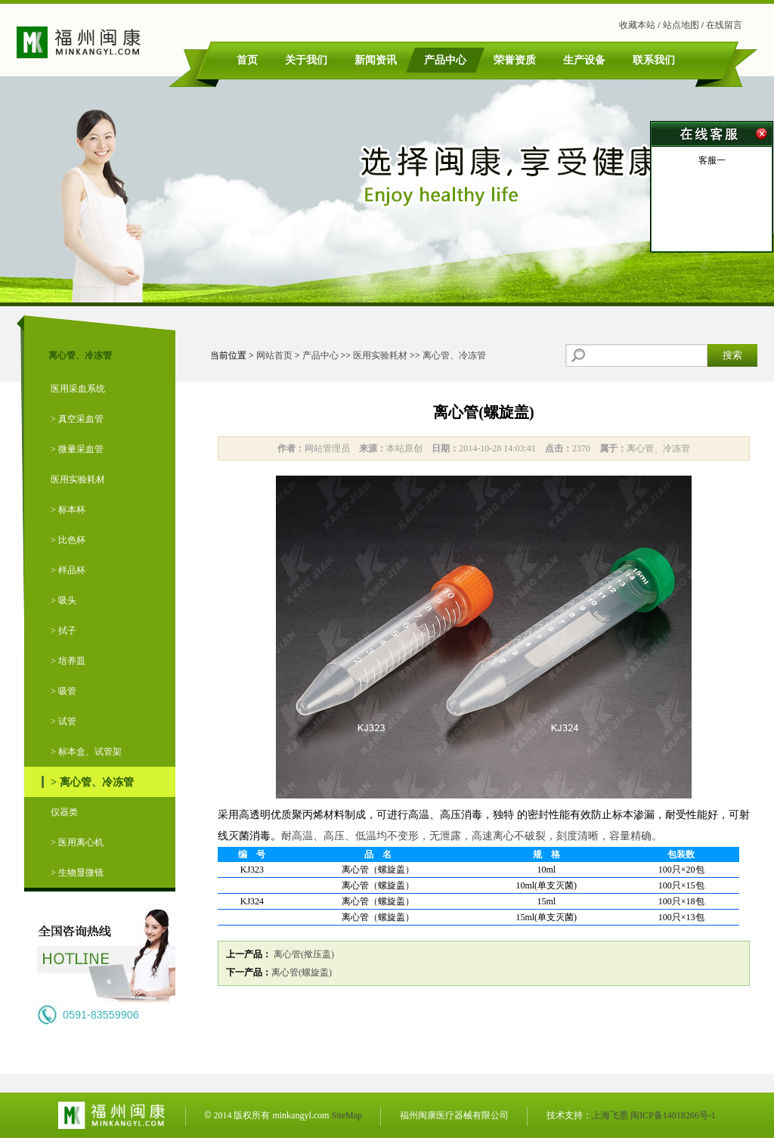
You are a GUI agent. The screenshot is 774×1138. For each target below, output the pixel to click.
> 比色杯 (68, 540)
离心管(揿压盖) (302, 954)
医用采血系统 (78, 388)
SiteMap (346, 1115)
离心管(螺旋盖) (301, 972)
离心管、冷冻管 (454, 355)
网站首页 (274, 355)
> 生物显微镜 (77, 872)
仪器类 (64, 812)
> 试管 (63, 721)
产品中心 (320, 355)
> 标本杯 (68, 509)
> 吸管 (63, 691)
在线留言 (724, 25)
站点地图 (681, 25)
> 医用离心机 (77, 842)
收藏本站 (637, 25)
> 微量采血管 (77, 449)
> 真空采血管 (77, 419)
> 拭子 (63, 630)
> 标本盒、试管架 (86, 751)
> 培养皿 (68, 661)
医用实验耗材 (78, 479)
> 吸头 (63, 600)
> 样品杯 (68, 570)
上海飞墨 (610, 1115)
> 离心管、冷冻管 (92, 782)
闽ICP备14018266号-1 (673, 1115)
